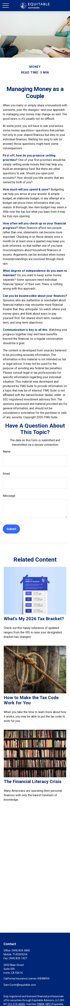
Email (6, 473)
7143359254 (20, 954)
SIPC (48, 1004)
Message (9, 496)
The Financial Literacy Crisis (32, 781)
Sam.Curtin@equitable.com (20, 984)
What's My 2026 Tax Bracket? (34, 618)
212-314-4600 (15, 1004)
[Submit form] (11, 529)
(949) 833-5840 (21, 950)
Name (6, 451)
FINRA (40, 1004)
